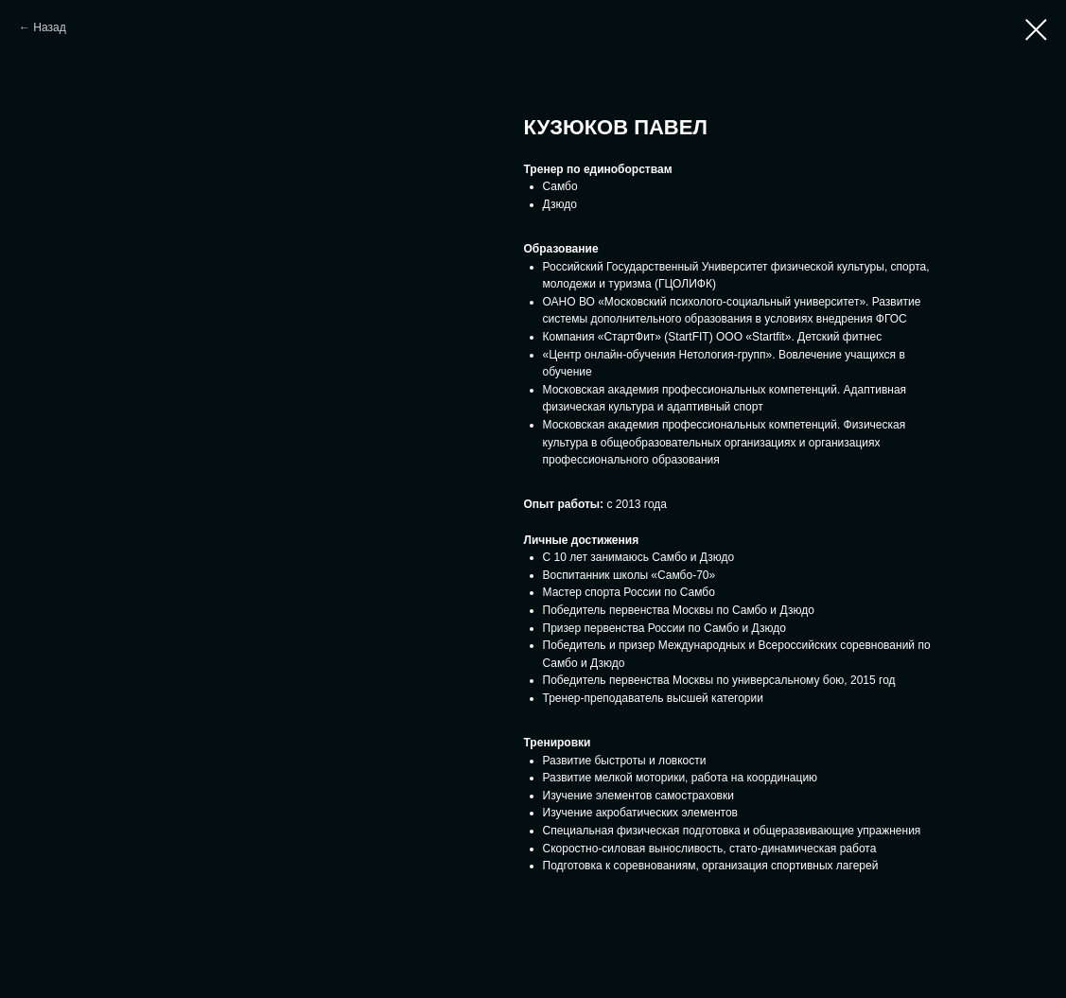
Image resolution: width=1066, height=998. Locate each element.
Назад (49, 27)
